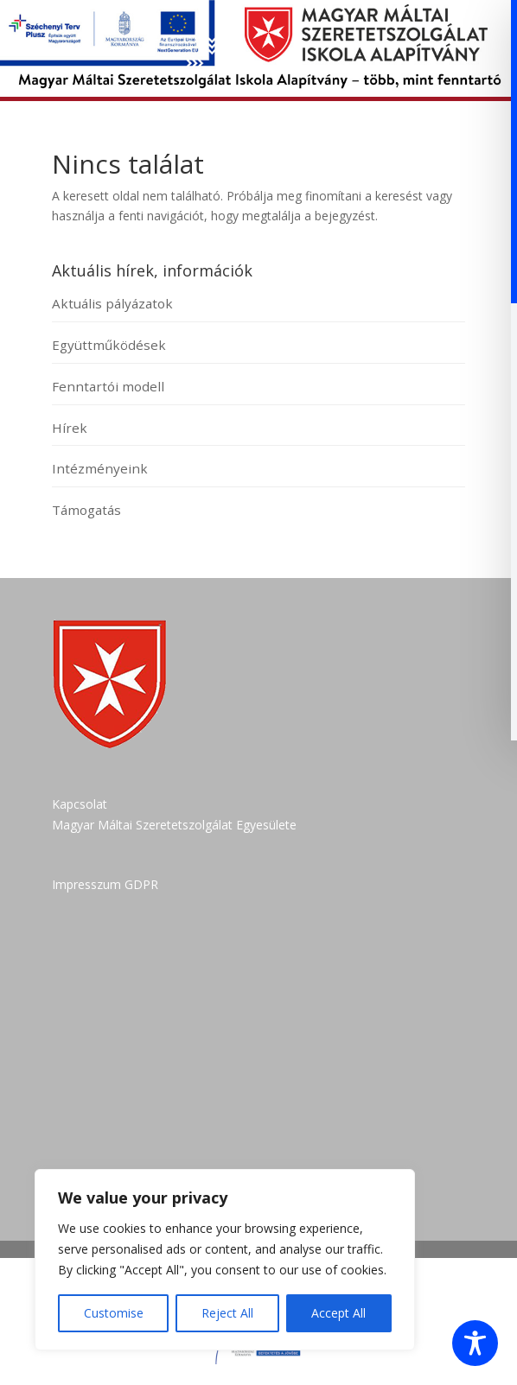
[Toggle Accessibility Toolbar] (475, 1343)
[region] (225, 1259)
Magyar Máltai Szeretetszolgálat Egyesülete (174, 824)
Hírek (69, 427)
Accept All (338, 1313)
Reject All (227, 1313)
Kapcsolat (79, 804)
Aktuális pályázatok (112, 303)
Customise (114, 1313)
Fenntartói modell (108, 386)
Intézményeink (100, 468)
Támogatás (86, 509)
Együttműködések (109, 344)
